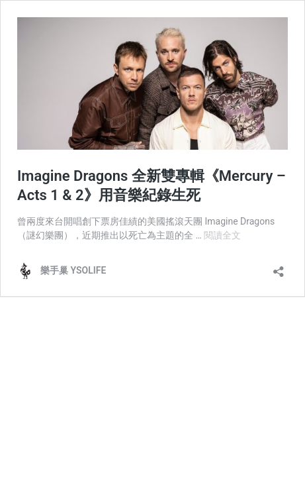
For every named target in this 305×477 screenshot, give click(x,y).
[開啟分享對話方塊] (278, 267)
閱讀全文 (222, 235)
